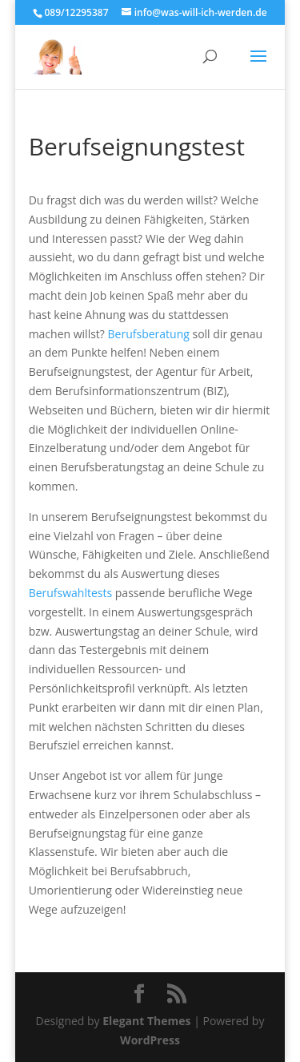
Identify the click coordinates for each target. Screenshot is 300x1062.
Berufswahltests (71, 592)
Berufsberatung (149, 333)
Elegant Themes (146, 1020)
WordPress (150, 1040)
